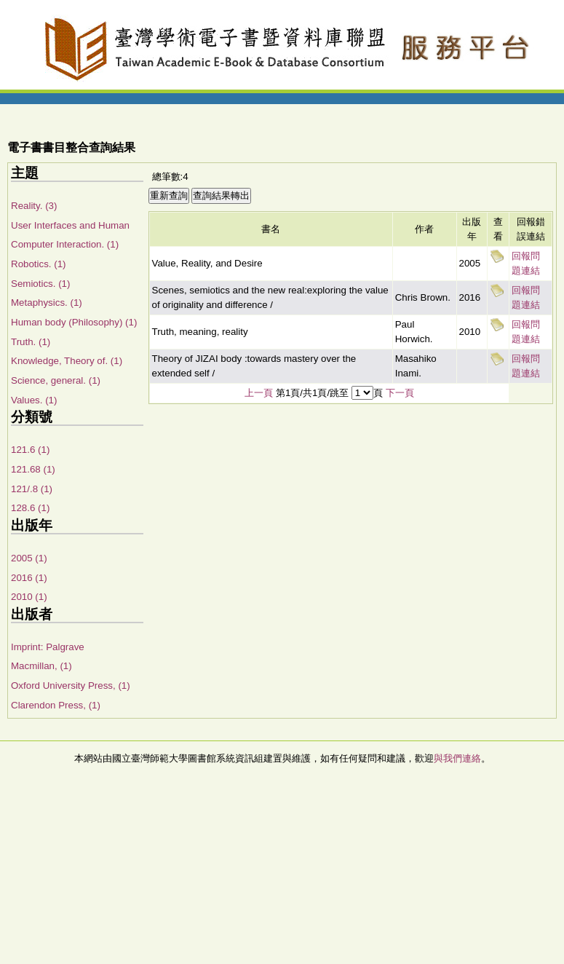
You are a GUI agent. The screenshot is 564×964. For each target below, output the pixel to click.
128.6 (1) (30, 507)
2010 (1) (29, 596)
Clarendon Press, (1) (55, 705)
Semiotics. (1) (40, 283)
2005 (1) (29, 558)
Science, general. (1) (55, 380)
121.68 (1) (33, 469)
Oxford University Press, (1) (70, 685)
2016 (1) (29, 577)
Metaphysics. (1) (46, 302)
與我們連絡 (457, 758)
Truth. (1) (30, 341)
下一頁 (400, 392)
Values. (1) (34, 400)
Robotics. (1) (38, 263)
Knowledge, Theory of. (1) (66, 360)
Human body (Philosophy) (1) (74, 322)
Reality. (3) (34, 205)
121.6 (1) (30, 449)
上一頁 (259, 392)
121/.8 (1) (31, 488)
